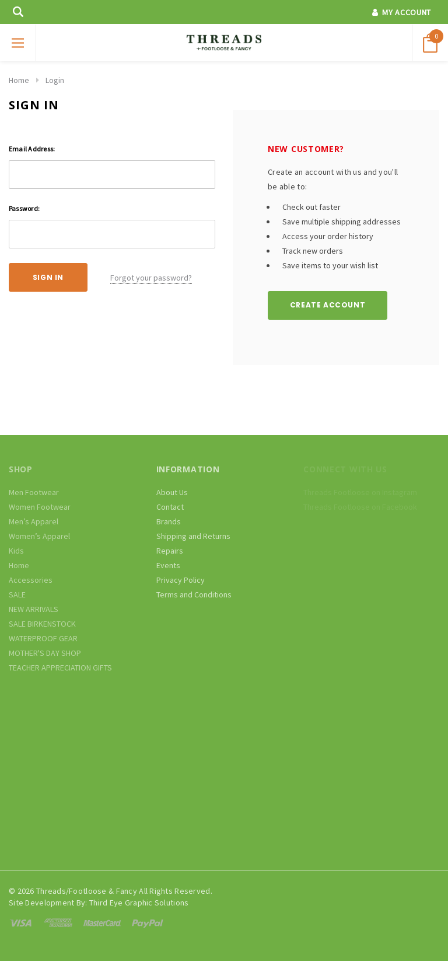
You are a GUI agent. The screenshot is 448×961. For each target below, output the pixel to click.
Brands (168, 521)
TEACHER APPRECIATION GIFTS (60, 667)
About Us (172, 492)
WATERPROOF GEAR (43, 638)
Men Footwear (34, 492)
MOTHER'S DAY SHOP (45, 653)
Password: (24, 208)
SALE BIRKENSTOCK (42, 623)
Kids (16, 550)
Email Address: (32, 148)
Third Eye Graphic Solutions (139, 902)
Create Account (327, 305)
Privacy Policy (180, 580)
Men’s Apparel (33, 521)
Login (55, 80)
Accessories (30, 580)
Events (168, 565)
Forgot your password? (151, 277)
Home (19, 80)
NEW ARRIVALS (33, 609)
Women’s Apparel (39, 536)
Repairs (169, 550)
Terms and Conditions (194, 594)
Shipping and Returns (193, 536)
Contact (170, 507)
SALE (17, 594)
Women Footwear (40, 507)
